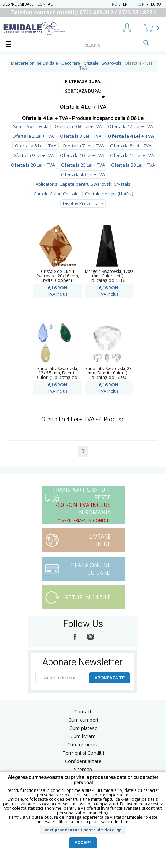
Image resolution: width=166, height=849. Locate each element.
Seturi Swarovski (30, 126)
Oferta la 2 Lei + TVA (33, 136)
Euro (156, 4)
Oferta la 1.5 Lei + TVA (130, 126)
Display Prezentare (83, 203)
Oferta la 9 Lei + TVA (33, 155)
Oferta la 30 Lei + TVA (133, 165)
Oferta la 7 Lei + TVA (83, 145)
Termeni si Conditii (83, 753)
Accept (83, 842)
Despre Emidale (18, 4)
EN (129, 4)
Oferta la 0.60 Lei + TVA (78, 126)
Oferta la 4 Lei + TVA (131, 136)
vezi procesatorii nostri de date (80, 830)
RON (140, 4)
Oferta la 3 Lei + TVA (80, 136)
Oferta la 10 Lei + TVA (82, 155)
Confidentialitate (83, 761)
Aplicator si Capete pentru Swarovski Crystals (83, 184)
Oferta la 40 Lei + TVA (83, 174)
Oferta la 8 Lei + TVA (131, 145)
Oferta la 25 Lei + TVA (83, 165)
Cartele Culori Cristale (56, 194)
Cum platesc (83, 728)
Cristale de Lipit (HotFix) (109, 194)
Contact (46, 4)
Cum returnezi (83, 744)
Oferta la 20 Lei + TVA (33, 165)
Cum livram (83, 736)
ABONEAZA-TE (110, 678)
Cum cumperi (83, 720)
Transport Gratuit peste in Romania (81, 504)
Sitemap (83, 769)
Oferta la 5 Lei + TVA (35, 145)
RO (114, 4)
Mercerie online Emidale (34, 63)
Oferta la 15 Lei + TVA (132, 155)
